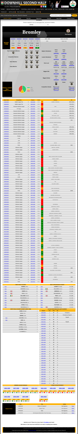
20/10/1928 (56, 88)
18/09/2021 (63, 59)
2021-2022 (33, 117)
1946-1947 (33, 172)
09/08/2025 (19, 38)
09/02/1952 (6, 145)
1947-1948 (33, 168)
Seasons (49, 18)
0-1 (51, 392)
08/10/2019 (56, 59)
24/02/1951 (56, 53)
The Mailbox (46, 422)
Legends (19, 18)
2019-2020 (33, 127)
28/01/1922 (6, 268)
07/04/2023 (6, 113)
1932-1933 (33, 215)
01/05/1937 (6, 197)
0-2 (42, 392)
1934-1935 (33, 206)
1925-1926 (33, 247)
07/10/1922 (6, 263)
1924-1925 (33, 252)
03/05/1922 (6, 265)
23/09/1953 (6, 142)
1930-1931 (33, 224)
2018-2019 (33, 131)
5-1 (14, 392)
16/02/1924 (6, 259)
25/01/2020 (6, 127)
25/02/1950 (71, 90)
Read (73, 406)
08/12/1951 (6, 147)
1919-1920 (33, 274)
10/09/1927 (6, 240)
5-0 (23, 400)
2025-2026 (33, 102)
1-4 (46, 392)
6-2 (10, 400)
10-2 (24, 392)
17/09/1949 (6, 161)
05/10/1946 (6, 177)
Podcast (4, 12)
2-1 (5, 392)
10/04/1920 (6, 274)
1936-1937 (33, 197)
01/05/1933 (6, 215)
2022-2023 (33, 113)
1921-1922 (33, 265)
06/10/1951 (6, 149)
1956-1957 (33, 138)
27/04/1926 (6, 247)
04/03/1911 (6, 281)
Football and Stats (27, 9)
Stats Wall (58, 18)
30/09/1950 (6, 156)
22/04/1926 (6, 249)
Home (3, 9)
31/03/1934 (6, 211)
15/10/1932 (6, 218)
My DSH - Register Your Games (63, 9)
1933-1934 (33, 211)
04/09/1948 (71, 88)
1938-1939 (33, 186)
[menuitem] (3, 9)
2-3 (64, 392)
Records (29, 18)
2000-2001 (33, 136)
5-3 (5, 400)
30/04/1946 (6, 181)
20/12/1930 (6, 227)
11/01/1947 (6, 174)
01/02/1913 (6, 279)
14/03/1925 (6, 252)
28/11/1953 (63, 79)
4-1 (33, 392)
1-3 (55, 392)
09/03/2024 (31, 38)
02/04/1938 (6, 190)
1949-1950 (33, 158)
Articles (12, 12)
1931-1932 (33, 220)
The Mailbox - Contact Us (25, 12)
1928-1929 (33, 233)
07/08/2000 (6, 136)
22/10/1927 (6, 238)
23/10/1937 (6, 193)
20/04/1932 (63, 73)
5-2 (28, 400)
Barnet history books (32, 430)
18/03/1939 (6, 188)
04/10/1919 (6, 277)
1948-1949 (33, 163)
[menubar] (39, 10)
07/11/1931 (6, 222)
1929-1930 (33, 229)
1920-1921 (33, 270)
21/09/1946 (6, 179)
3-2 (19, 400)
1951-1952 (33, 145)
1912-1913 (33, 279)
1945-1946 (33, 181)
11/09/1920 (63, 53)
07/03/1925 (6, 254)
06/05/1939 (6, 186)
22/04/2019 (6, 131)
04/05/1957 (6, 138)
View (6, 286)
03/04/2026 (13, 38)
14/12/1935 (6, 204)
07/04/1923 (6, 261)
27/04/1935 (6, 208)
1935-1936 (33, 202)
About (38, 12)
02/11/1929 (6, 231)
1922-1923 (33, 261)
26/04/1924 (6, 256)
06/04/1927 (6, 243)
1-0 (10, 392)
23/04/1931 (6, 224)
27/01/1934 (6, 213)
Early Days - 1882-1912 (43, 9)
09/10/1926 (6, 245)
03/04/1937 (6, 199)
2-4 (69, 392)
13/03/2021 (6, 122)
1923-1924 (33, 256)
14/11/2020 (6, 124)
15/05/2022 (56, 79)
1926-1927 (33, 243)
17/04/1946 (6, 183)
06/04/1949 (6, 163)
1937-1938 (33, 190)
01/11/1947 (6, 168)
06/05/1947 (6, 172)
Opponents (15, 15)
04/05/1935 (6, 206)
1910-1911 (33, 281)
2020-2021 (33, 122)
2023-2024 (33, 106)
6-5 (19, 392)
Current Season (70, 18)
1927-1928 (33, 238)
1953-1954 (33, 140)
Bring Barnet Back (13, 9)
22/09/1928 (6, 236)
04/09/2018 (6, 133)
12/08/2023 (37, 38)
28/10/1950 (6, 154)
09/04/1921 (6, 270)
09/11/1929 (56, 73)
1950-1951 (33, 152)
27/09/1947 (6, 170)
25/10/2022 (6, 115)
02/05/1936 (6, 202)
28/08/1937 (6, 195)
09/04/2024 (25, 38)
